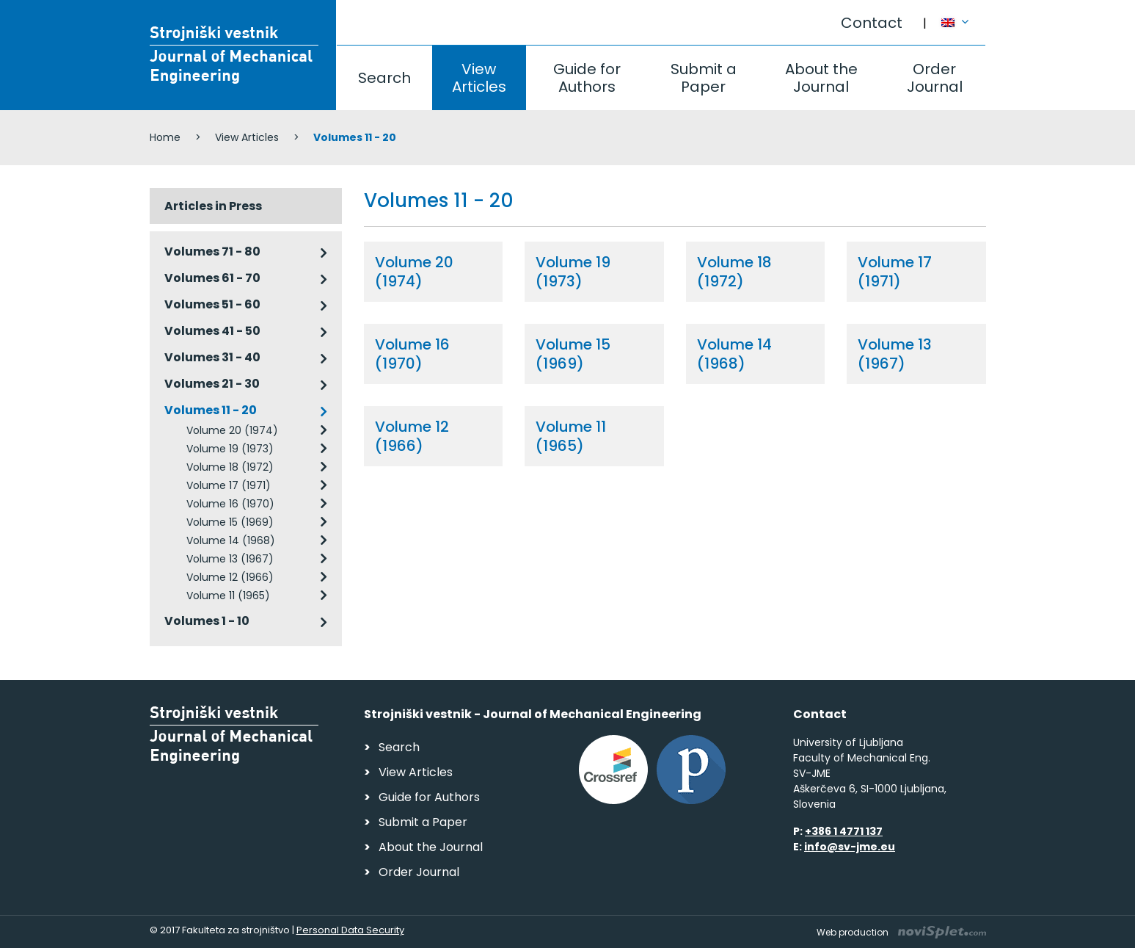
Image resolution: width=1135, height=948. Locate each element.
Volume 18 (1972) (230, 467)
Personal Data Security (350, 930)
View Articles (479, 78)
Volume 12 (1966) (230, 577)
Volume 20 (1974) (232, 430)
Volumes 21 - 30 (212, 383)
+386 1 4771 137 (844, 831)
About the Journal (821, 78)
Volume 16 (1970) (230, 503)
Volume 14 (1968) (230, 540)
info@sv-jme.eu (849, 846)
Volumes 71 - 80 (212, 251)
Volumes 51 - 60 (212, 304)
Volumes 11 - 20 (210, 410)
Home (165, 137)
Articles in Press (213, 206)
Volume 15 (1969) (230, 522)
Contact (871, 22)
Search (384, 78)
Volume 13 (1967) (230, 558)
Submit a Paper (704, 78)
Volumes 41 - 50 (212, 330)
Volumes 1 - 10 (206, 620)
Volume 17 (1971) (228, 485)
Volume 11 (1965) (228, 595)
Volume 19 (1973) (230, 448)
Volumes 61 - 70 (212, 277)
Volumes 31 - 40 (212, 357)
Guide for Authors (587, 78)
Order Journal (935, 78)
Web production (901, 932)
